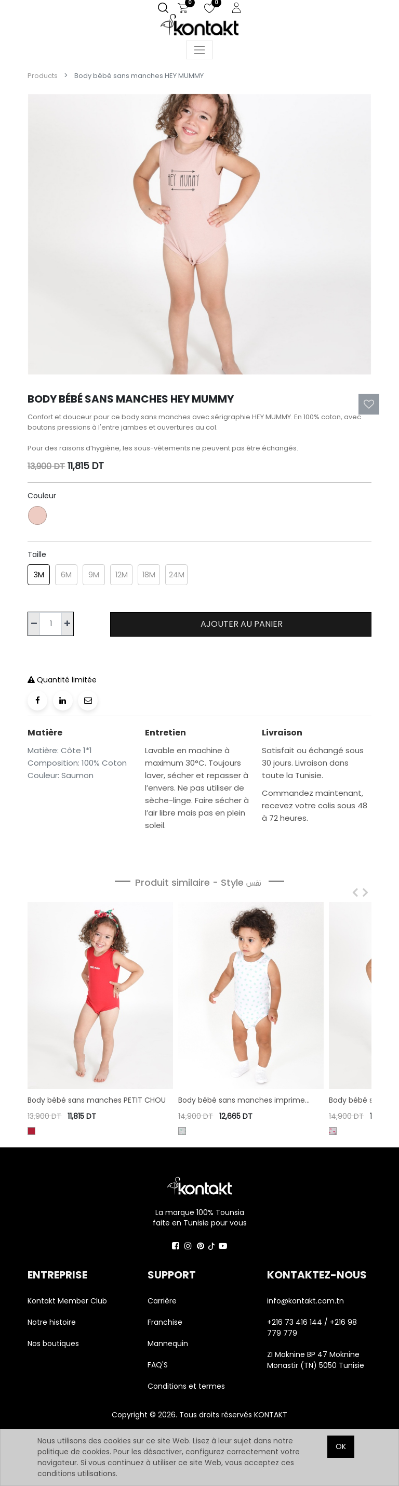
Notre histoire (52, 1322)
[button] (368, 404)
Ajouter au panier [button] (240, 624)
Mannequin (169, 1343)
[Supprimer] (34, 624)
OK (341, 1446)
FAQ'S (158, 1365)
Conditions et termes (186, 1386)
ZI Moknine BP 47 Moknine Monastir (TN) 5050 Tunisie (315, 1360)
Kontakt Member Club (67, 1301)
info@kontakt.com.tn (306, 1301)
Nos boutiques (53, 1343)
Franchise (165, 1322)
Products (43, 76)
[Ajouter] (67, 624)
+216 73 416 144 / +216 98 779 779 (312, 1327)
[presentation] (353, 892)
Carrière (162, 1301)
